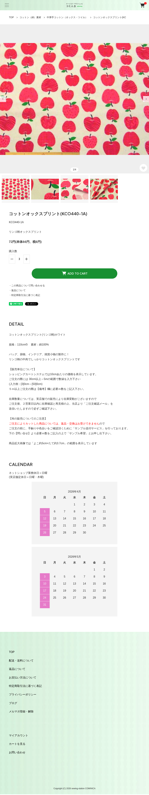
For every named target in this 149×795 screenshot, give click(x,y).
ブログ (13, 703)
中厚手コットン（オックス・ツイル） (67, 17)
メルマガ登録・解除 (21, 711)
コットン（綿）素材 (30, 17)
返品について (17, 668)
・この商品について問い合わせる (27, 285)
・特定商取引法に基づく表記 (24, 295)
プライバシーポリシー (22, 694)
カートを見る (17, 743)
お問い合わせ (17, 752)
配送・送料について (21, 660)
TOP (11, 17)
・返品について (17, 290)
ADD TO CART (75, 273)
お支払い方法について (22, 677)
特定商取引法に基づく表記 (25, 685)
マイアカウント (18, 735)
